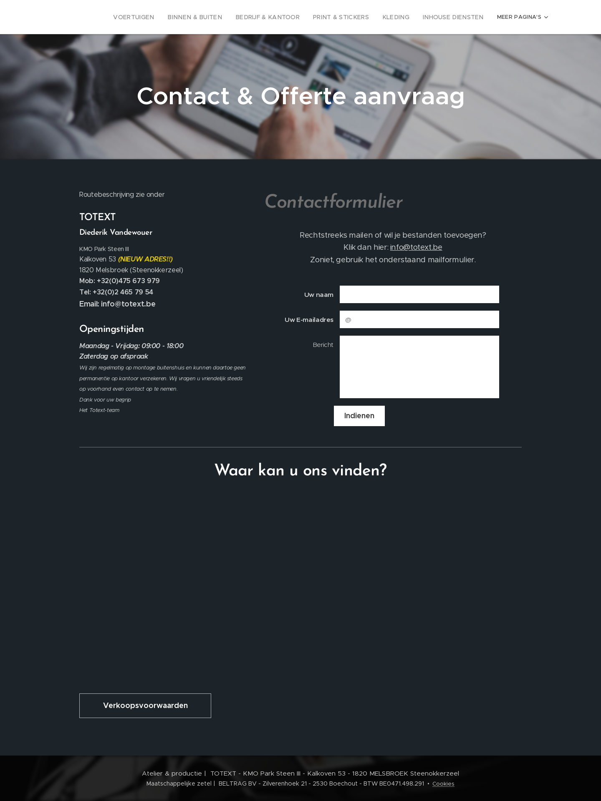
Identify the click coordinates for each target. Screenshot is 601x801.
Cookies (443, 783)
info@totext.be (416, 247)
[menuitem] (121, 17)
